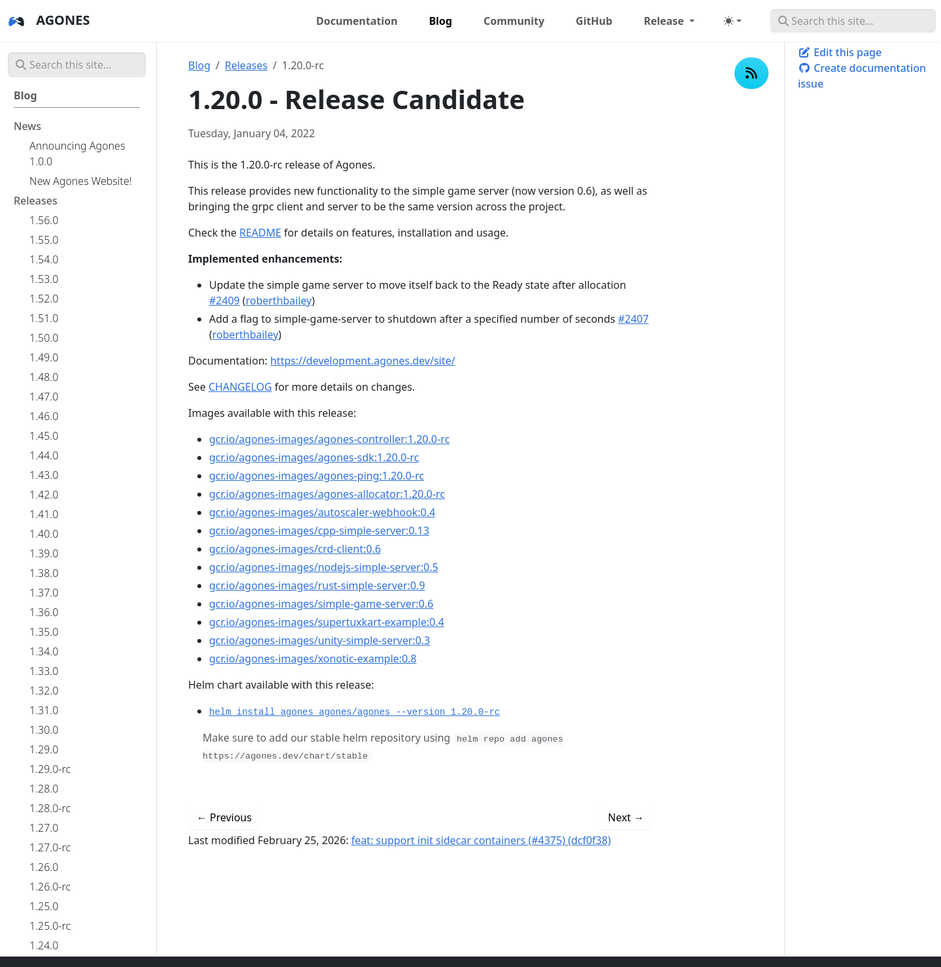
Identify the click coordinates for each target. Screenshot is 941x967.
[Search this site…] (853, 21)
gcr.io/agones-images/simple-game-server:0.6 (321, 604)
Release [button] (665, 21)
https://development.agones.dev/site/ (362, 360)
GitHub (594, 21)
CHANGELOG (240, 387)
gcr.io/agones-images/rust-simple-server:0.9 (317, 585)
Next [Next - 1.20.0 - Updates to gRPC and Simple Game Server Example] (626, 817)
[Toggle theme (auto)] (732, 21)
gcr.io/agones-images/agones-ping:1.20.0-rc (316, 475)
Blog (199, 65)
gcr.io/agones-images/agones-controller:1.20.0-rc (329, 439)
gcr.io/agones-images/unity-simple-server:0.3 (319, 640)
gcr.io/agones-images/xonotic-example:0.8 (313, 658)
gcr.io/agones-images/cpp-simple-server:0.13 (319, 530)
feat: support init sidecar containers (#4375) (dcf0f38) (481, 840)
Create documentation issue (862, 76)
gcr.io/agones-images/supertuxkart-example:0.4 (326, 622)
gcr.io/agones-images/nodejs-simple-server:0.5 (323, 567)
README (260, 232)
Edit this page (840, 52)
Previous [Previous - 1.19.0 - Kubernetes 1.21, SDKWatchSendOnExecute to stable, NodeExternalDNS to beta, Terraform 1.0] (224, 817)
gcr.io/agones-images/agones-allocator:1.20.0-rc (327, 494)
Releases (246, 65)
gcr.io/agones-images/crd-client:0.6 (295, 549)
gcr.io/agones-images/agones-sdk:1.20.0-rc (314, 457)
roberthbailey (279, 300)
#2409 (224, 300)
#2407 (633, 319)
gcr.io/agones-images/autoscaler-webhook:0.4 (322, 512)
